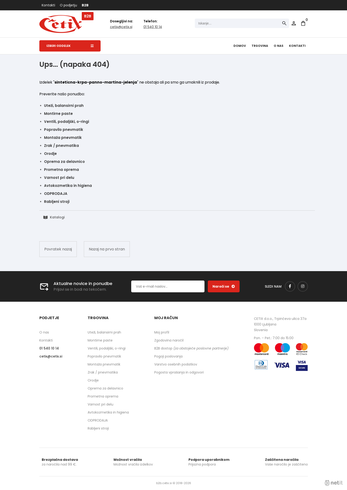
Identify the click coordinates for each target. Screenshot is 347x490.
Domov (239, 46)
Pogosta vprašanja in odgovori (179, 372)
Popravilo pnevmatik (63, 129)
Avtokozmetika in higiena (68, 185)
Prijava (293, 23)
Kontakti (48, 5)
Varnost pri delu (59, 177)
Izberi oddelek (70, 46)
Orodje (50, 153)
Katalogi (57, 217)
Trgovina (260, 46)
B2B (85, 5)
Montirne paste (58, 113)
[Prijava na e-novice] (224, 286)
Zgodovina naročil (169, 340)
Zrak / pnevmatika (61, 145)
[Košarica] (303, 23)
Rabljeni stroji (56, 201)
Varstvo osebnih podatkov (175, 364)
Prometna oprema (61, 169)
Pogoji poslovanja (168, 356)
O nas (278, 46)
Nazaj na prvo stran (107, 249)
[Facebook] (290, 286)
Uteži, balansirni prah (64, 105)
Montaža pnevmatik (63, 137)
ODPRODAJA (55, 193)
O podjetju (68, 5)
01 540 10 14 (152, 26)
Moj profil (161, 332)
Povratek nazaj (58, 249)
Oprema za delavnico (64, 161)
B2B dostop (191, 348)
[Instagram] (303, 286)
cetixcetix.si (121, 26)
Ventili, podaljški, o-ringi (66, 121)
